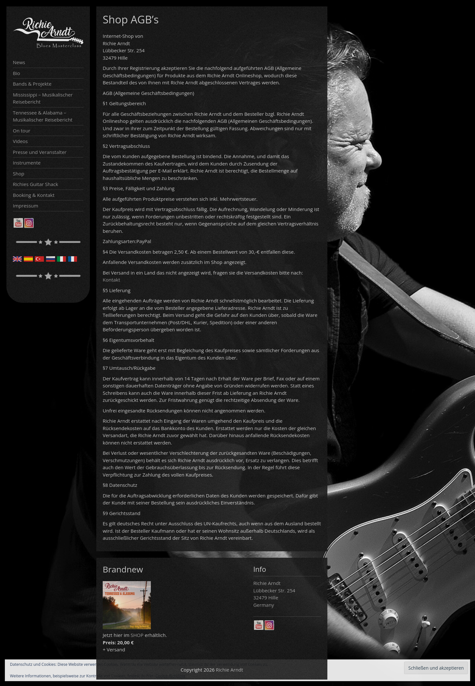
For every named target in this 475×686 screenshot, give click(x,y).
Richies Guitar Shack (35, 184)
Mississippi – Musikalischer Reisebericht (43, 98)
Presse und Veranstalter (39, 152)
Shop (18, 173)
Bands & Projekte (32, 83)
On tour (21, 130)
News (19, 62)
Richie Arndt (229, 669)
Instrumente (27, 162)
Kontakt (111, 279)
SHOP (137, 635)
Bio (16, 73)
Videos (20, 141)
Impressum (25, 205)
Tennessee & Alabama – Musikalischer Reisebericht (43, 116)
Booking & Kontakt (34, 195)
